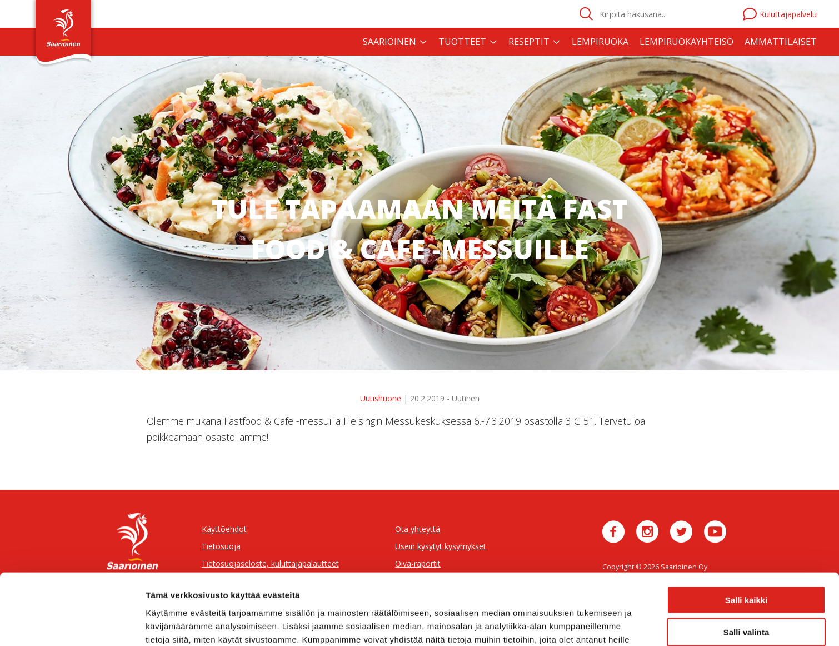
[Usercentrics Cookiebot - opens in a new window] (72, 624)
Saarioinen (389, 42)
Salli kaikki (746, 535)
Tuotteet (462, 42)
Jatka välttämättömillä (746, 600)
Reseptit (529, 42)
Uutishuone (380, 398)
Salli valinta (746, 568)
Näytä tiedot (594, 624)
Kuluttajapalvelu (780, 14)
